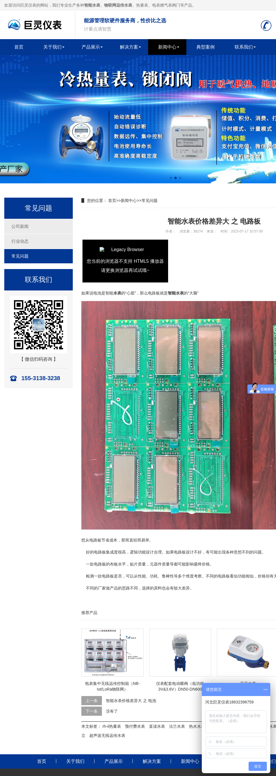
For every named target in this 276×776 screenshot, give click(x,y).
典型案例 (205, 47)
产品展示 (91, 47)
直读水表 (157, 726)
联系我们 (244, 47)
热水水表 (197, 726)
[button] (171, 178)
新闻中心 (167, 47)
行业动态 (20, 241)
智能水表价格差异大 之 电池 (131, 700)
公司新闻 (20, 226)
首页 (18, 47)
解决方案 (129, 47)
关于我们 (52, 47)
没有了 (112, 711)
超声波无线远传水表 (107, 735)
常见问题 (20, 256)
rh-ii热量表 (111, 726)
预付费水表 (135, 726)
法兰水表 (177, 726)
